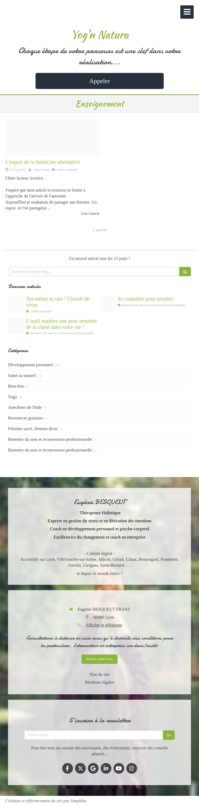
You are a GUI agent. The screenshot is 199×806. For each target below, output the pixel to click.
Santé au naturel (22, 375)
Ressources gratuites (25, 418)
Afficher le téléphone (104, 625)
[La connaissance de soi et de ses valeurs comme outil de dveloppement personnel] (108, 304)
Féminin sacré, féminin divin (32, 428)
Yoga (12, 397)
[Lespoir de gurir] (16, 304)
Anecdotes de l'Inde (25, 407)
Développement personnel (30, 365)
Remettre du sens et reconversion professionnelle (50, 439)
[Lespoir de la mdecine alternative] (52, 137)
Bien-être (16, 386)
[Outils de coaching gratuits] (16, 326)
